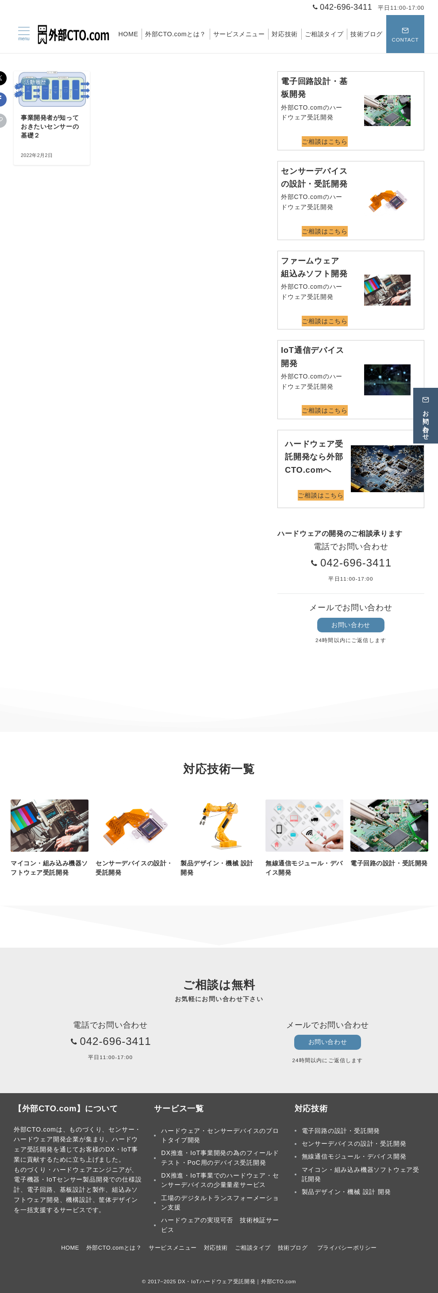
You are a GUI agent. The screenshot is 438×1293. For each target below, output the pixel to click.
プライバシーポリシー (347, 1247)
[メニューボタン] (24, 34)
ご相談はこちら (325, 141)
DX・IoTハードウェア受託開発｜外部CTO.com (237, 1281)
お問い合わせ (350, 624)
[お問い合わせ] (425, 416)
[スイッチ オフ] (405, 34)
